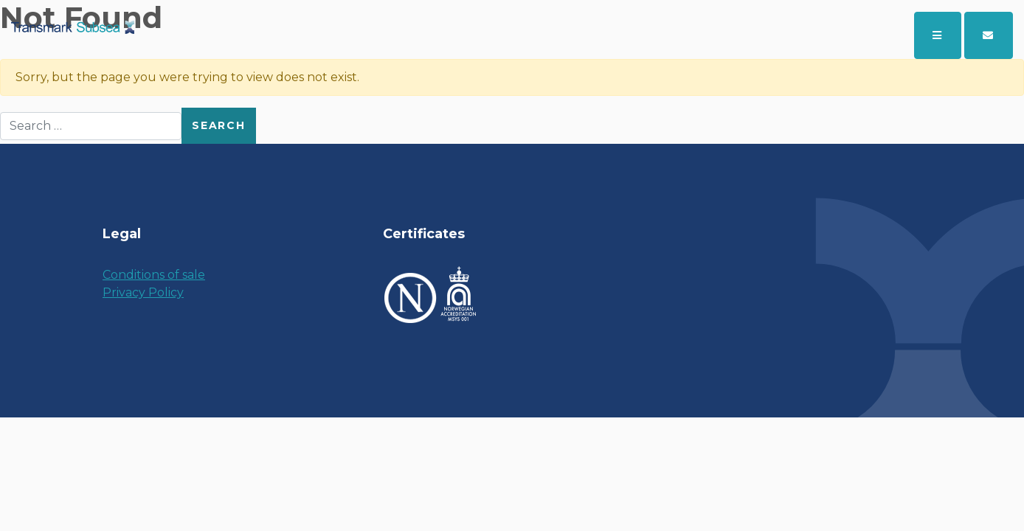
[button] (988, 35)
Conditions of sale (154, 275)
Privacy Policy (143, 292)
